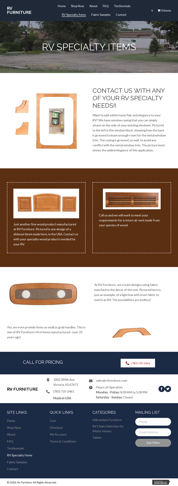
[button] (162, 389)
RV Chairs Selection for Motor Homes (108, 428)
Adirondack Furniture (107, 420)
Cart (53, 421)
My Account (58, 434)
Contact (12, 469)
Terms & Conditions (63, 441)
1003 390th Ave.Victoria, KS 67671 (65, 382)
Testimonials (15, 448)
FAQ (10, 441)
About (11, 434)
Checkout (56, 427)
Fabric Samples (17, 462)
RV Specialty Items (19, 455)
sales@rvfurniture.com (111, 380)
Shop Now (14, 427)
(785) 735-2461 (63, 391)
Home (11, 421)
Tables (96, 437)
